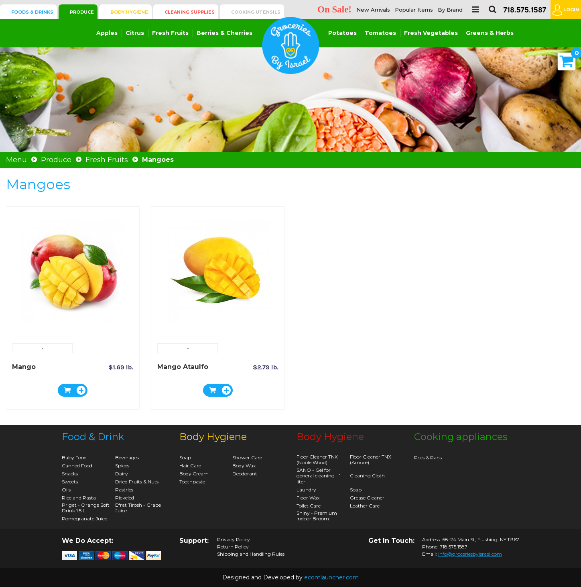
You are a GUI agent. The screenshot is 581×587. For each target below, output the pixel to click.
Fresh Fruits (170, 33)
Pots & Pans (428, 458)
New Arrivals (373, 10)
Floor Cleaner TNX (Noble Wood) (317, 459)
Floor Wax (308, 498)
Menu (16, 159)
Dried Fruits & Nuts (136, 482)
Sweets (70, 482)
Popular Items (414, 10)
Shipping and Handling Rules (250, 554)
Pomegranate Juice (84, 519)
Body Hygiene (129, 12)
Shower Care (247, 458)
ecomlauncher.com (331, 577)
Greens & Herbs (490, 33)
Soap (185, 458)
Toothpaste (192, 482)
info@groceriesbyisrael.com (470, 554)
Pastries (124, 490)
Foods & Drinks (32, 12)
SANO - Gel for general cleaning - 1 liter (319, 476)
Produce (82, 12)
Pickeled (124, 498)
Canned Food (77, 466)
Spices (122, 466)
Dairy (121, 474)
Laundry (306, 490)
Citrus (135, 33)
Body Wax (244, 466)
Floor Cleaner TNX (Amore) (370, 459)
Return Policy (233, 547)
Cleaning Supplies (190, 12)
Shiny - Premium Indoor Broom (317, 516)
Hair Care (190, 466)
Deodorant (244, 474)
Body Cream (194, 474)
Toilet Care (309, 506)
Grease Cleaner (367, 498)
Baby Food (74, 458)
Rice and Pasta (79, 498)
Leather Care (365, 506)
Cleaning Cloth (367, 476)
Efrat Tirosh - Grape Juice (138, 508)
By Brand (450, 10)
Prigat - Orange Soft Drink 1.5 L (86, 508)
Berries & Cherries (224, 33)
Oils (66, 490)
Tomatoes (380, 33)
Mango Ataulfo (182, 367)
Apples (107, 33)
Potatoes (342, 33)
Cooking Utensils (255, 12)
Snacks (70, 474)
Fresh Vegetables (431, 33)
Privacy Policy (233, 539)
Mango (24, 367)
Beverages (127, 458)
